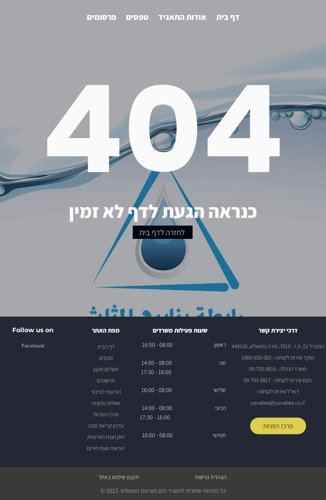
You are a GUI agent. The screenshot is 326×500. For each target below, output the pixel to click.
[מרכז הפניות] (278, 426)
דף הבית (106, 346)
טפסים (106, 357)
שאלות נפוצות (106, 403)
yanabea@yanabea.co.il (277, 402)
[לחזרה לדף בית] (163, 232)
